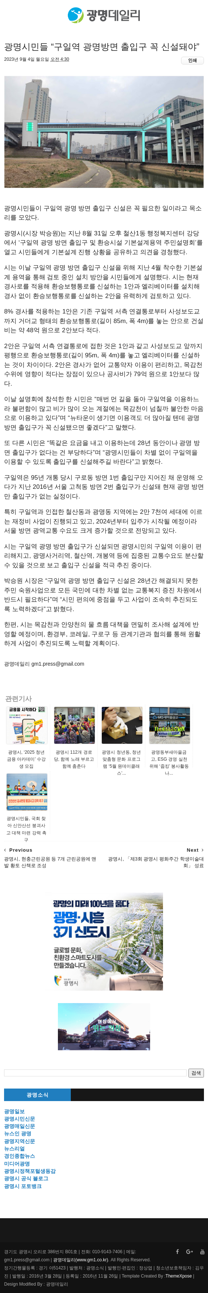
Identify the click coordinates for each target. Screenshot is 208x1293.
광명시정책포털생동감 (30, 1171)
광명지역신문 (19, 1141)
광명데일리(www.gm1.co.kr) (80, 1259)
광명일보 (14, 1111)
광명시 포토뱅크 (23, 1186)
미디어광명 (17, 1164)
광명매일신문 (19, 1126)
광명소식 (38, 1094)
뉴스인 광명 (17, 1133)
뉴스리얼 (14, 1149)
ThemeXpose (179, 1276)
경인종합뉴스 (19, 1156)
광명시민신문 (19, 1119)
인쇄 (192, 60)
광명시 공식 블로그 (26, 1178)
